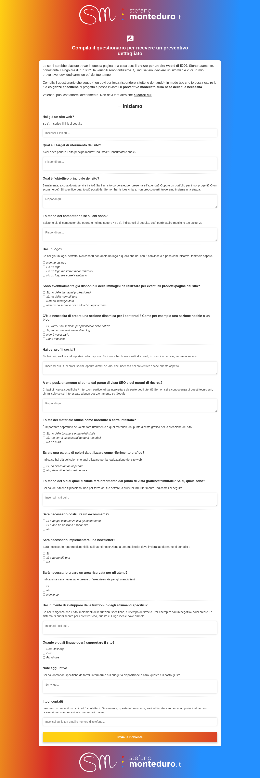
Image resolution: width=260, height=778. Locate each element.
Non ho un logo (56, 262)
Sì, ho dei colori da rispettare (64, 466)
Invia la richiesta (130, 737)
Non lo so (52, 594)
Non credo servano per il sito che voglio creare (76, 305)
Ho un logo (53, 267)
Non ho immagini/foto (60, 301)
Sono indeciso (55, 338)
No (48, 529)
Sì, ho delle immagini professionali (68, 292)
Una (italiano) (55, 649)
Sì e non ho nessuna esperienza (67, 525)
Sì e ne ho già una (58, 557)
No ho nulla (53, 442)
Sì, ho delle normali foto (61, 296)
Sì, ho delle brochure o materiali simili (70, 433)
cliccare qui (143, 95)
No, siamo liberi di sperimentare (66, 470)
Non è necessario (57, 334)
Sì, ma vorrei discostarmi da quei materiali (73, 437)
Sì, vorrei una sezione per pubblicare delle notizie (78, 326)
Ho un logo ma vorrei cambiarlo (66, 275)
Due (49, 653)
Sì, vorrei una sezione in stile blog (68, 330)
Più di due (52, 657)
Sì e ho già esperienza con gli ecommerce (73, 520)
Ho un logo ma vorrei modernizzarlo (69, 271)
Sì (47, 553)
